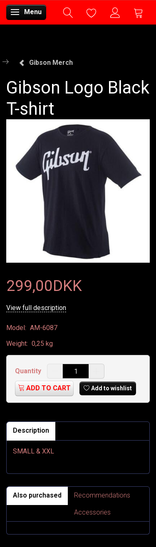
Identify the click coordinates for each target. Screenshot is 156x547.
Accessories (92, 512)
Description (31, 430)
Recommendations (102, 495)
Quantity (29, 371)
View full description (36, 308)
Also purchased (37, 495)
